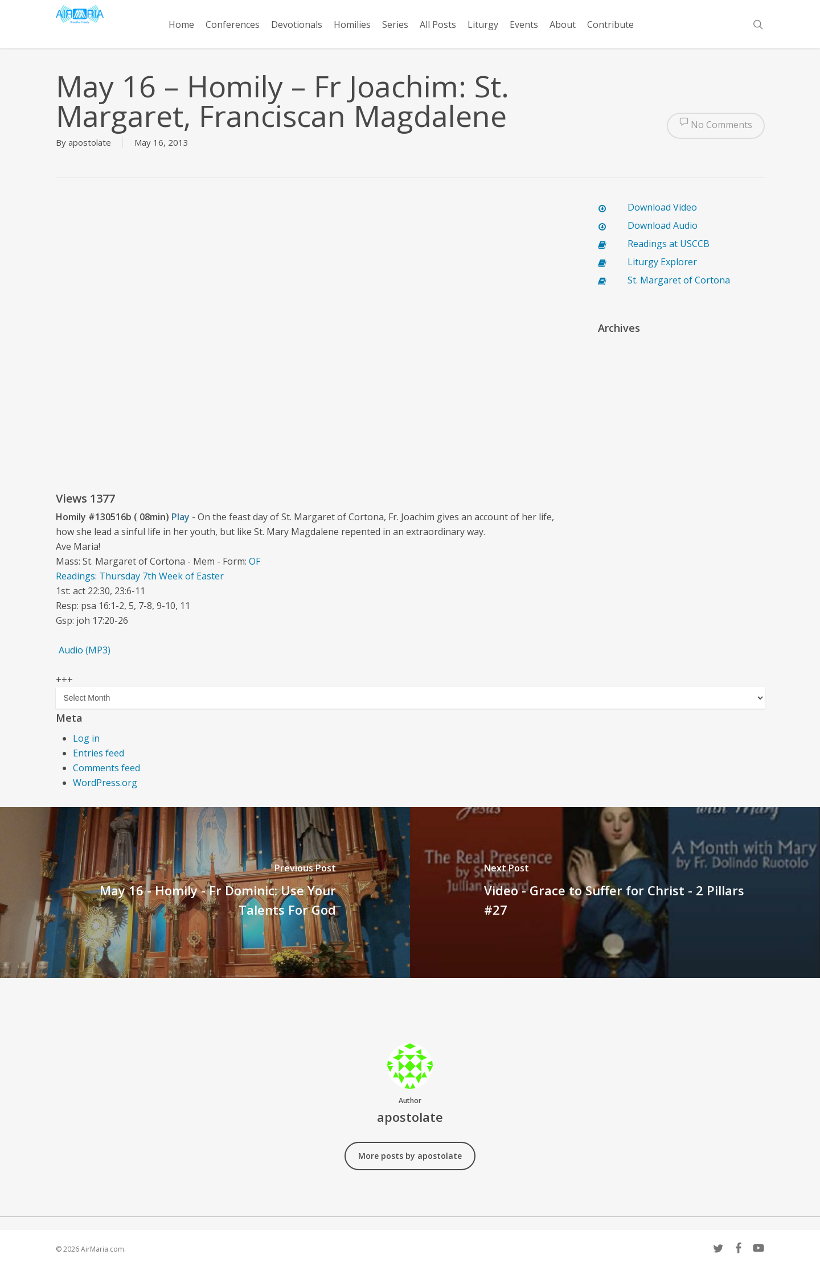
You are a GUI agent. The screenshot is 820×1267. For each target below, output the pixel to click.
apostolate (89, 142)
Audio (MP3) (84, 650)
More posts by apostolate (410, 1155)
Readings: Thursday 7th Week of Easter (140, 576)
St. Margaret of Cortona (679, 280)
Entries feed (98, 753)
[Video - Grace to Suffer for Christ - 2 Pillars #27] (615, 892)
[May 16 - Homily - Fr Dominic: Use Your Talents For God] (205, 892)
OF (254, 561)
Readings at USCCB (669, 243)
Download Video (662, 207)
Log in (86, 738)
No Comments (715, 125)
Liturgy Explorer (662, 262)
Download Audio (663, 225)
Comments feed (106, 768)
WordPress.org (105, 782)
